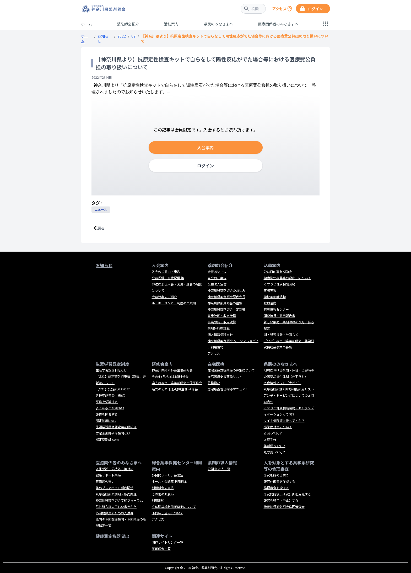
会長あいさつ (217, 271)
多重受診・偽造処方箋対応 (114, 468)
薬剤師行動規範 (219, 328)
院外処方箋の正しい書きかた (116, 506)
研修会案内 (162, 364)
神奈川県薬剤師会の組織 (225, 303)
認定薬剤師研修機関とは (113, 433)
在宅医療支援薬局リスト (225, 376)
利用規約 (158, 500)
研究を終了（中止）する (281, 500)
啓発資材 (214, 382)
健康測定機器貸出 (112, 536)
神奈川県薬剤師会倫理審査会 (284, 506)
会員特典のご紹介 (164, 296)
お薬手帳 (270, 439)
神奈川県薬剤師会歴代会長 (226, 296)
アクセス (214, 353)
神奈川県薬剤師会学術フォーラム (119, 500)
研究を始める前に (276, 475)
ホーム (86, 23)
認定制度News (106, 420)
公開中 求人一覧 (219, 468)
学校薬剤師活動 (275, 296)
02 (133, 36)
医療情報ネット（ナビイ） (282, 382)
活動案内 (171, 23)
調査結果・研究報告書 (279, 315)
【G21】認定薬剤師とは (113, 389)
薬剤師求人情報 (222, 462)
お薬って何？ (273, 433)
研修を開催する (107, 414)
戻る (101, 228)
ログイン (205, 165)
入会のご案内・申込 (166, 271)
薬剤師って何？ (274, 445)
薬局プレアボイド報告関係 (114, 487)
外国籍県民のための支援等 (114, 513)
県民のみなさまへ (218, 23)
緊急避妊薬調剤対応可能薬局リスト (289, 389)
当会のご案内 (217, 277)
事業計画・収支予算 (222, 315)
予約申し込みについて (167, 513)
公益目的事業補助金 (278, 271)
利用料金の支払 (163, 487)
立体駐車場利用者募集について (174, 506)
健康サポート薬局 (108, 475)
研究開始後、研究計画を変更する (287, 494)
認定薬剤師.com (107, 439)
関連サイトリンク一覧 (167, 542)
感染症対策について (278, 427)
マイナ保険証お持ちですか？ (284, 420)
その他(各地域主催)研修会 (170, 376)
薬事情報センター (276, 309)
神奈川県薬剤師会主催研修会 (172, 370)
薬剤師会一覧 (161, 548)
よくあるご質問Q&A (110, 408)
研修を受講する (107, 401)
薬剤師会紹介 (128, 23)
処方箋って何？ (274, 452)
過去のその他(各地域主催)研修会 (175, 389)
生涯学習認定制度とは (111, 370)
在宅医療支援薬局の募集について (231, 370)
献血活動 (270, 303)
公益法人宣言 (217, 284)
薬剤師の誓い (105, 481)
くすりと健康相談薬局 (279, 284)
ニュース (101, 209)
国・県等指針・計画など (281, 334)
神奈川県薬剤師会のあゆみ (226, 290)
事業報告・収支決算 (222, 322)
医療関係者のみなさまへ (278, 23)
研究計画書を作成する (279, 481)
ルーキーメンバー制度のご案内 (174, 303)
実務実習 (270, 290)
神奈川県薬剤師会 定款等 (226, 309)
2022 (121, 36)
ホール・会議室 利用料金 (169, 481)
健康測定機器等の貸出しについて (287, 277)
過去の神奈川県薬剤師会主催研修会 (177, 382)
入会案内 (205, 147)
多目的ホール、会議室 (167, 475)
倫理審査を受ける (276, 487)
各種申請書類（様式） (111, 395)
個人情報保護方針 (220, 334)
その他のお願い (163, 494)
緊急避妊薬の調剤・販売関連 (116, 494)
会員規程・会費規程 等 (168, 277)
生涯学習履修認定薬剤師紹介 (116, 427)
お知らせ (104, 265)
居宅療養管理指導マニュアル (228, 389)
